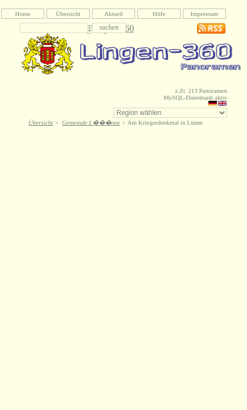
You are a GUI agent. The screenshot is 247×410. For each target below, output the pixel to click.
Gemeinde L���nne (91, 122)
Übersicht (68, 13)
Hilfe (159, 13)
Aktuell (113, 13)
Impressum (205, 13)
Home (23, 13)
